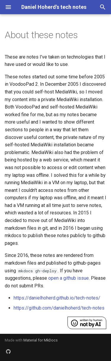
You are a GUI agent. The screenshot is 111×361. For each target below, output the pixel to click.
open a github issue (68, 278)
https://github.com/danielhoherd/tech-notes (59, 308)
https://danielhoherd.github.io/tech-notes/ (57, 298)
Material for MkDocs (40, 340)
